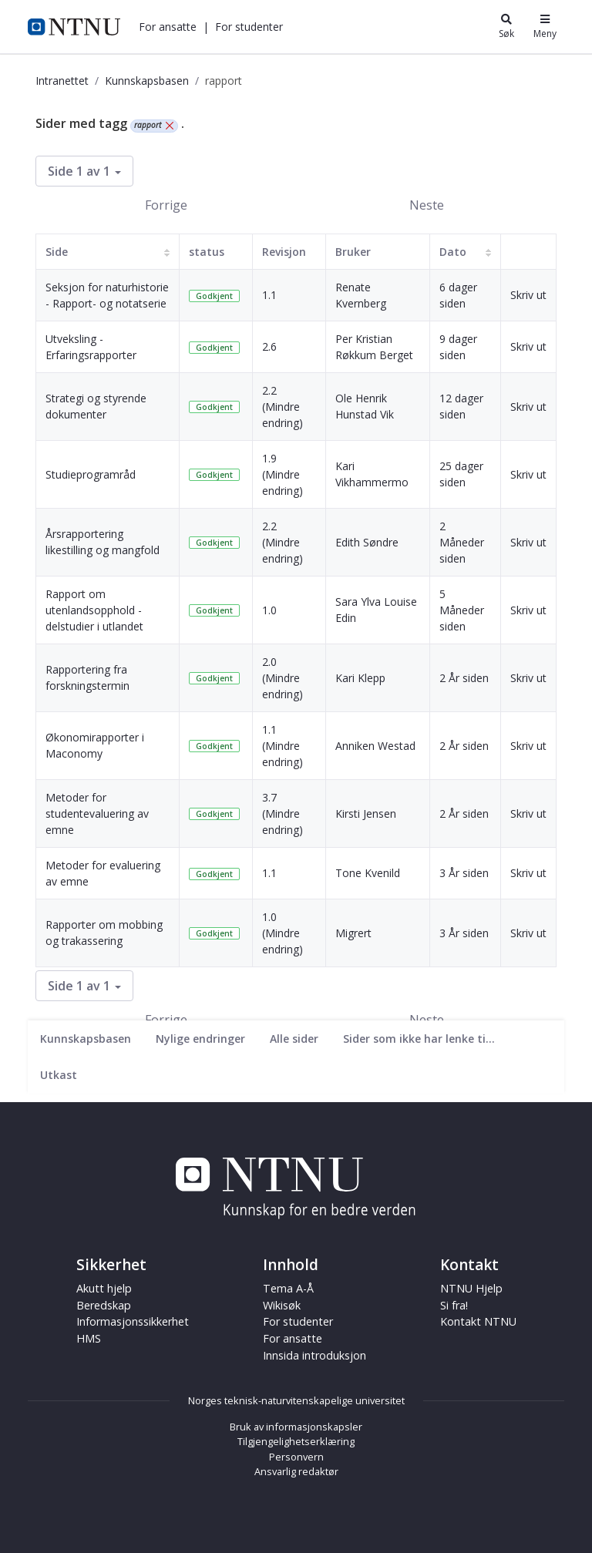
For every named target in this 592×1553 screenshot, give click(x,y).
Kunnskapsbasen (147, 80)
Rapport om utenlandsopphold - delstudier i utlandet (94, 610)
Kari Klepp (360, 678)
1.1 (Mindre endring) (282, 745)
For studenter (249, 26)
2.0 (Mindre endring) (282, 677)
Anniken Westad (375, 745)
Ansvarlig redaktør (296, 1471)
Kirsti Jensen (365, 813)
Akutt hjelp (104, 1288)
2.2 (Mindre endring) (282, 406)
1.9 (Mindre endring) (282, 474)
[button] (168, 26)
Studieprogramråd (90, 474)
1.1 (269, 294)
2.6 (269, 346)
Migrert (353, 933)
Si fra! (454, 1305)
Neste (426, 205)
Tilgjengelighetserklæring (296, 1441)
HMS (88, 1338)
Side (56, 251)
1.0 (269, 610)
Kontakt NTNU (478, 1321)
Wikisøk (282, 1305)
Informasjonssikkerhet (132, 1321)
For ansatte (168, 26)
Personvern (296, 1457)
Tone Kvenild (367, 873)
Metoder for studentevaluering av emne (97, 813)
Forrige (166, 205)
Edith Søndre (367, 542)
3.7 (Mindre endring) (282, 813)
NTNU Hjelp (471, 1288)
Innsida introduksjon (314, 1355)
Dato (452, 251)
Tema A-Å (288, 1288)
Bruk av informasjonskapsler (296, 1427)
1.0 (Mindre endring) (282, 932)
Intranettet (62, 80)
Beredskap (103, 1305)
